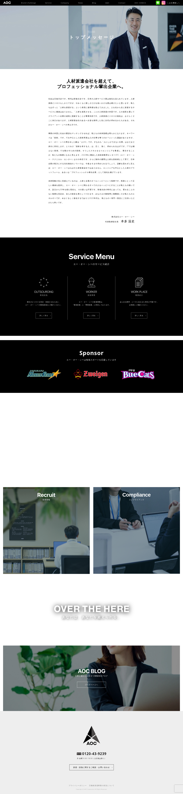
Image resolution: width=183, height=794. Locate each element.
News (80, 3)
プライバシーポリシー (78, 785)
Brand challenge (28, 3)
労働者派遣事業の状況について (101, 785)
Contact (121, 3)
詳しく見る (44, 315)
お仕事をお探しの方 (91, 628)
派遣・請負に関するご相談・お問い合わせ (91, 767)
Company (65, 3)
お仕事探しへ (173, 3)
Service (48, 3)
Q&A (107, 3)
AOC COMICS (140, 3)
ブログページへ (91, 684)
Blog (94, 3)
